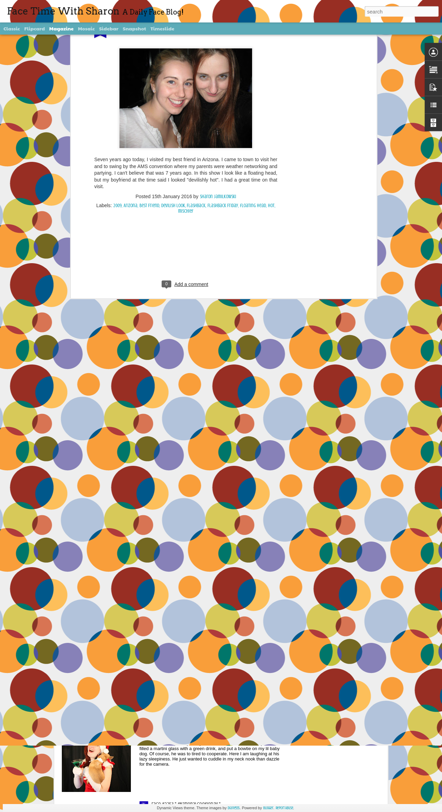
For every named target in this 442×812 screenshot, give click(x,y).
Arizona (130, 117)
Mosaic (86, 28)
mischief (185, 123)
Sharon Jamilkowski (218, 108)
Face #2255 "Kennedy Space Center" (188, 647)
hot (271, 117)
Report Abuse (284, 808)
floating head (253, 117)
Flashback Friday (223, 117)
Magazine (61, 28)
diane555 (234, 808)
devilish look (173, 117)
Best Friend (149, 117)
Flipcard (34, 28)
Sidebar (108, 28)
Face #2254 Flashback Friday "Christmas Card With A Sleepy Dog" (216, 726)
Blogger (268, 808)
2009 (117, 117)
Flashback (196, 117)
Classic (11, 28)
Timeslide (162, 28)
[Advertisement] (185, 167)
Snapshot (134, 28)
